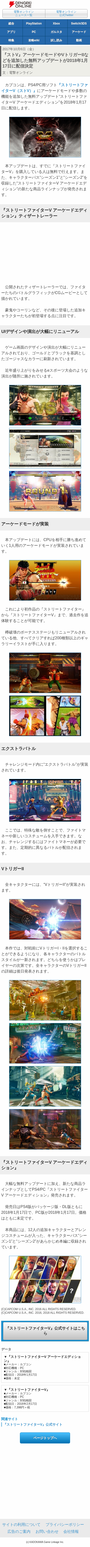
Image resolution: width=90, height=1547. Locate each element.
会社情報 (71, 1531)
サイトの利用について (21, 1524)
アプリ (11, 32)
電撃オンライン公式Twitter (66, 13)
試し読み (56, 40)
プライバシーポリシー (65, 1524)
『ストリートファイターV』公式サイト (32, 1424)
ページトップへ (45, 1438)
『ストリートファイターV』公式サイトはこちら (45, 1330)
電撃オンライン (21, 72)
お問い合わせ (47, 1531)
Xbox (56, 23)
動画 (79, 40)
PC (34, 32)
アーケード (79, 32)
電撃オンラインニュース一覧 (24, 13)
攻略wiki (34, 40)
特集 (11, 40)
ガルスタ (56, 32)
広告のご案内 (18, 1531)
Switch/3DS (79, 23)
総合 (11, 23)
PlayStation (34, 23)
